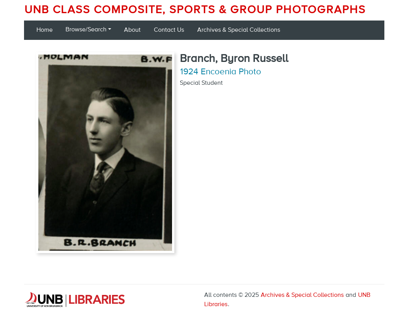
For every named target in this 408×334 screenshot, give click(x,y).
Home (44, 30)
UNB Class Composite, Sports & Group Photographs (195, 10)
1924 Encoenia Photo (220, 72)
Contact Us (169, 30)
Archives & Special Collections (238, 30)
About (132, 30)
